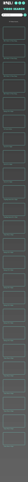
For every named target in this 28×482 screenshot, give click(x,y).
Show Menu (16, 2)
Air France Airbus (8, 129)
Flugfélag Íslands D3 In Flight (10, 199)
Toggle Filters (25, 14)
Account (19, 2)
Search (23, 2)
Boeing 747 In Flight (8, 111)
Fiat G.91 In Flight (8, 146)
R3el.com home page (8, 2)
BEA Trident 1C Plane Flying (10, 40)
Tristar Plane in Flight (9, 234)
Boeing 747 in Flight (8, 252)
